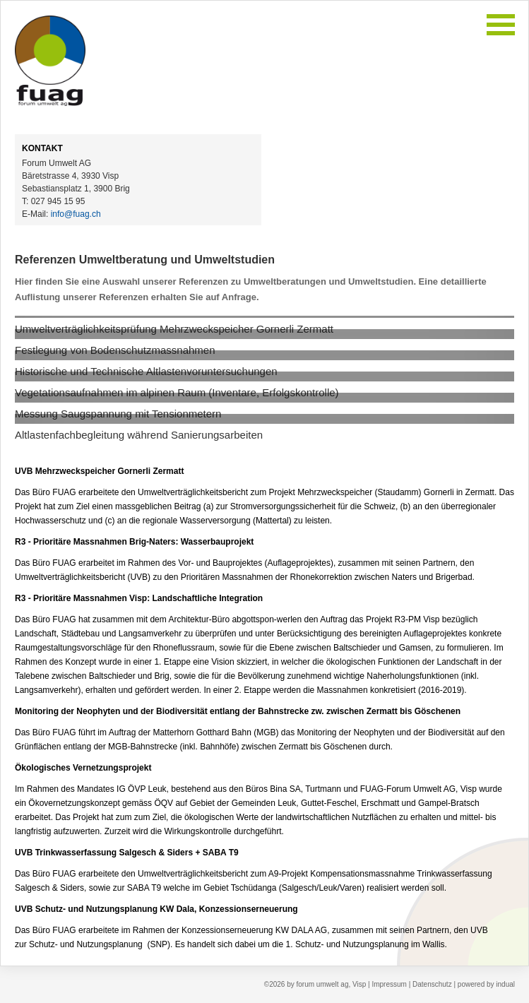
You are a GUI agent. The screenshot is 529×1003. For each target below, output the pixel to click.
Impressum (390, 984)
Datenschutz (432, 984)
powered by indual (486, 984)
